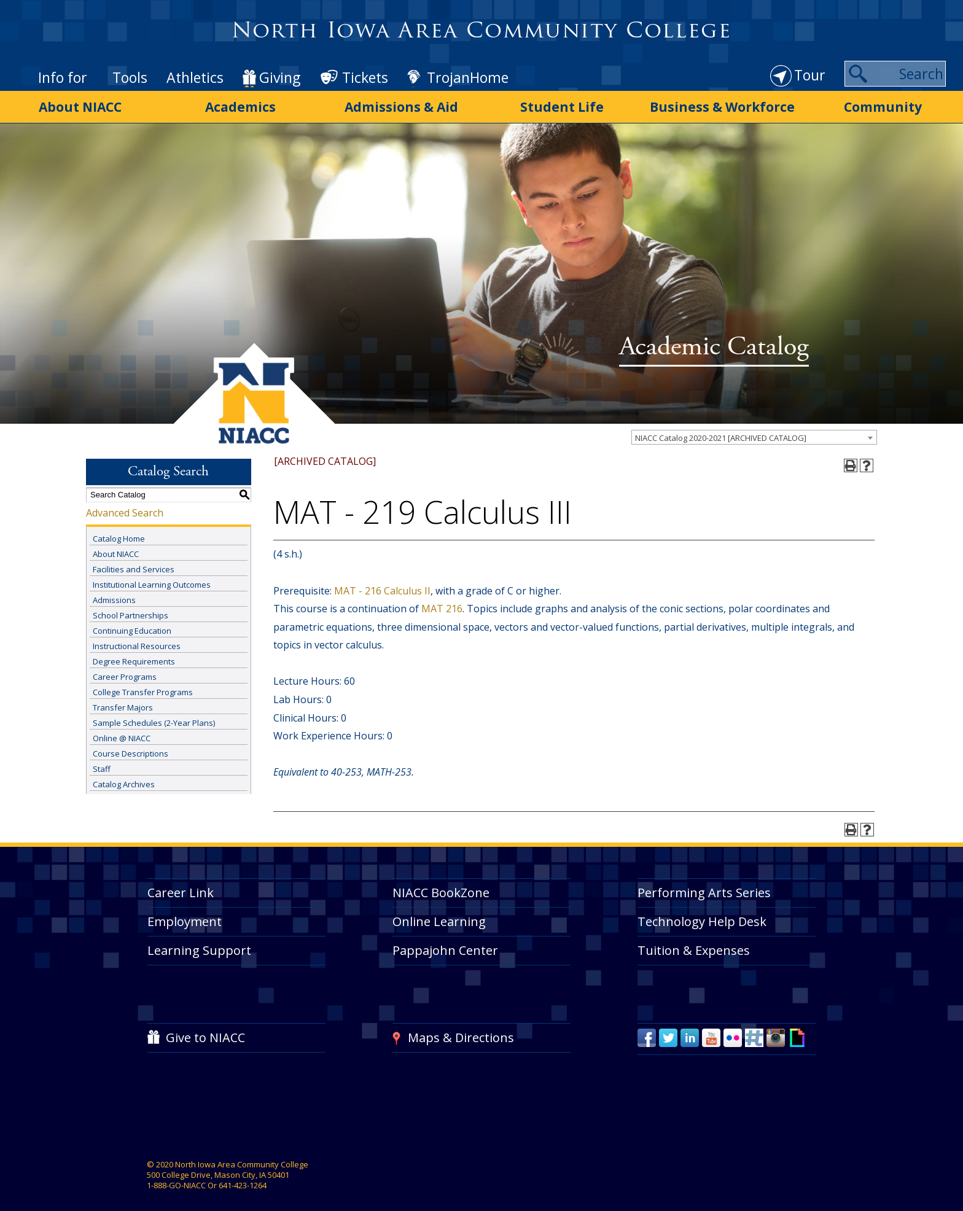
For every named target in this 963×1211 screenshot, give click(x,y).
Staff (102, 763)
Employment (184, 916)
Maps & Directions (461, 1032)
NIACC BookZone (440, 887)
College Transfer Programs (143, 686)
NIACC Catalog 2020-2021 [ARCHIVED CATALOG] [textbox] (720, 432)
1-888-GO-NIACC (176, 1179)
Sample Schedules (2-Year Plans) (154, 717)
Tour (809, 75)
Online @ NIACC (121, 732)
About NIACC (80, 106)
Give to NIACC (205, 1032)
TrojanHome (468, 77)
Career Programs (125, 671)
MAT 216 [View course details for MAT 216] (441, 603)
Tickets (365, 77)
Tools (129, 77)
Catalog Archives (124, 778)
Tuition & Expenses (693, 944)
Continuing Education (132, 625)
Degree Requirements (134, 655)
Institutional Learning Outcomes (152, 579)
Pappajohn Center (445, 944)
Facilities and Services (133, 563)
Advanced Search (124, 507)
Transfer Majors (123, 701)
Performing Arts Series (704, 887)
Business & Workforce (722, 106)
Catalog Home (119, 533)
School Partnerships (130, 609)
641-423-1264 (243, 1179)
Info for (62, 77)
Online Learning (439, 916)
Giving (279, 77)
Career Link (180, 887)
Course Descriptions (130, 747)
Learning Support (199, 944)
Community (883, 106)
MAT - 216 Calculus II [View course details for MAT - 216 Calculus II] (382, 585)
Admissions (114, 594)
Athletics (195, 77)
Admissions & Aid (401, 106)
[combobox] (754, 431)
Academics (240, 106)
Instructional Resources (137, 640)
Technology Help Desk (701, 916)
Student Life (562, 106)
